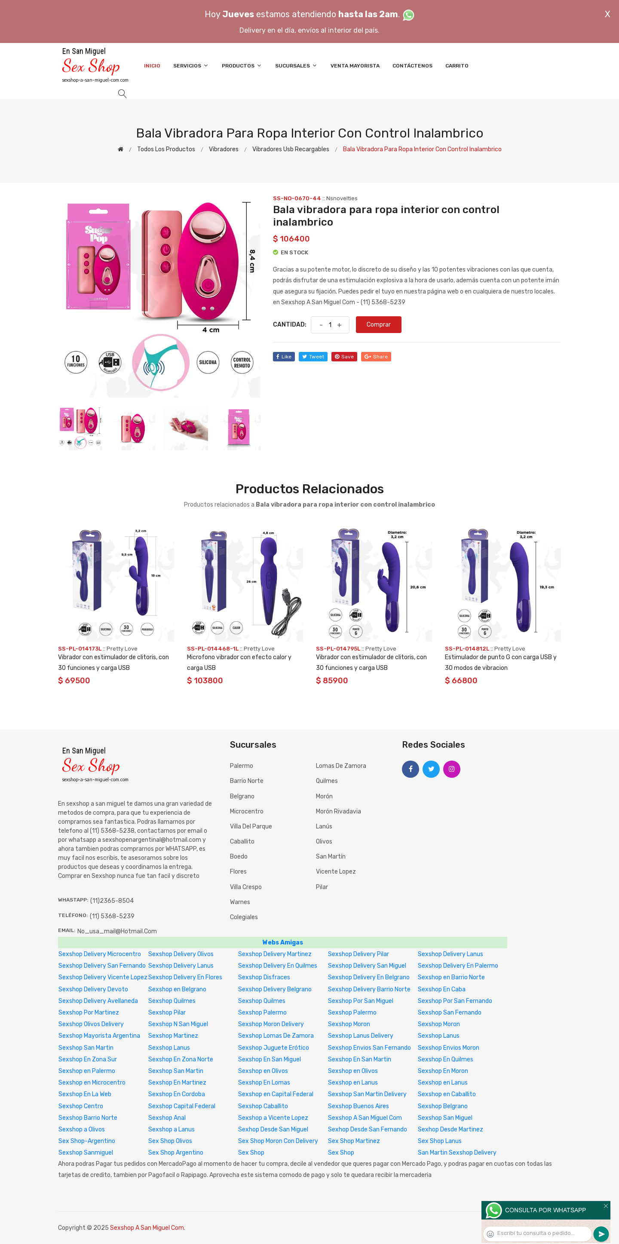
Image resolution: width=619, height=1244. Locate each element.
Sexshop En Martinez (177, 1082)
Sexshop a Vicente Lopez (273, 1118)
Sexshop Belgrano (443, 1106)
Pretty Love (122, 648)
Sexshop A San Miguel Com (365, 1118)
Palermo (241, 766)
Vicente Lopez (336, 871)
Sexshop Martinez (173, 1035)
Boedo (239, 856)
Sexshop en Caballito (447, 1094)
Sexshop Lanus (439, 1035)
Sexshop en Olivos (263, 1071)
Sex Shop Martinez (354, 1141)
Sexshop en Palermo (86, 1071)
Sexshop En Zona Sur (87, 1059)
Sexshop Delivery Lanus (450, 954)
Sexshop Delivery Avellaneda (98, 1001)
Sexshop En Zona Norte (180, 1059)
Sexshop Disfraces (264, 977)
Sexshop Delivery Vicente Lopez (102, 977)
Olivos (324, 841)
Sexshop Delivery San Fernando (102, 965)
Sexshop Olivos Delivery (91, 1024)
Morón (324, 796)
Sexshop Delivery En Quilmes (277, 965)
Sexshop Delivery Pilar (358, 954)
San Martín (331, 856)
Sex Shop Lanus (440, 1141)
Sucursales (296, 65)
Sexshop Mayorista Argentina (99, 1035)
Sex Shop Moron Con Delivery (278, 1141)
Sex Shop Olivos (170, 1141)
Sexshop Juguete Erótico (273, 1047)
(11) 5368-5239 (112, 916)
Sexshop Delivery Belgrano (275, 989)
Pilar (322, 887)
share (376, 357)
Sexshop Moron (349, 1024)
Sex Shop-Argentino (86, 1141)
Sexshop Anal (167, 1118)
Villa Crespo (246, 887)
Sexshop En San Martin (359, 1059)
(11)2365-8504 (112, 901)
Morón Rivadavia (338, 811)
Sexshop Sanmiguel (85, 1152)
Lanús (324, 826)
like (283, 357)
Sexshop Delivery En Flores (185, 977)
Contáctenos (412, 66)
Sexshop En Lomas (264, 1082)
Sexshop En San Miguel (269, 1059)
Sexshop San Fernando (449, 1012)
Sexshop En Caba (442, 989)
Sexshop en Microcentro (92, 1082)
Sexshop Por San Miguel (360, 1001)
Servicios (191, 65)
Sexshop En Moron (443, 1071)
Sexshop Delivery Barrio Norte (369, 989)
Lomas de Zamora (341, 766)
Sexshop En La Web (84, 1094)
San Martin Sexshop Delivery (457, 1152)
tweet (313, 357)
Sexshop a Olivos (81, 1129)
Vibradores (224, 149)
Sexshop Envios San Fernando (369, 1047)
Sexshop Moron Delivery (271, 1024)
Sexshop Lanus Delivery (360, 1035)
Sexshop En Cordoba (176, 1094)
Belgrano (242, 796)
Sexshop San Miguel (445, 1118)
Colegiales (244, 917)
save (344, 357)
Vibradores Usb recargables (290, 149)
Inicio (152, 66)
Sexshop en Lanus (353, 1082)
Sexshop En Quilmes (445, 1059)
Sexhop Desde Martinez (450, 1129)
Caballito (242, 841)
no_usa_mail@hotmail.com (117, 931)
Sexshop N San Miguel (178, 1024)
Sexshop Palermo (262, 1012)
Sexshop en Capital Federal (275, 1094)
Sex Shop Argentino (175, 1152)
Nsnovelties (342, 198)
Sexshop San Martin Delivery (367, 1094)
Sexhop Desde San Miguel (273, 1129)
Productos (242, 65)
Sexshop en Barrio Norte (451, 977)
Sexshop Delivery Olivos (181, 954)
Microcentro (247, 811)
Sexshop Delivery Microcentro (99, 954)
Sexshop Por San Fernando (455, 1001)
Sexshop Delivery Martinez (275, 954)
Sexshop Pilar (167, 1012)
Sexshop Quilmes (172, 1001)
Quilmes (327, 781)
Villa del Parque (251, 826)
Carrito (457, 66)
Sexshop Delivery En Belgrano (369, 977)
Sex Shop (251, 1152)
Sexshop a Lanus (171, 1129)
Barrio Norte (247, 781)
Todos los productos (166, 149)
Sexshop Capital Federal (181, 1106)
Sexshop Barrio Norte (87, 1118)
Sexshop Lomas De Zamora (276, 1035)
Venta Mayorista (355, 66)
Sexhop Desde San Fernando (367, 1129)
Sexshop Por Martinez (88, 1012)
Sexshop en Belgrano (177, 989)
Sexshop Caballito (263, 1106)
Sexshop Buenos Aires (358, 1106)
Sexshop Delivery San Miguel (367, 965)
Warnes (240, 902)
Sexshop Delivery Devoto (93, 989)
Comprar (379, 324)
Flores (238, 871)
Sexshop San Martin (85, 1047)
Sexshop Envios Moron (448, 1047)
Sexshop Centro (80, 1106)
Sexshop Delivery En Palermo (458, 965)
